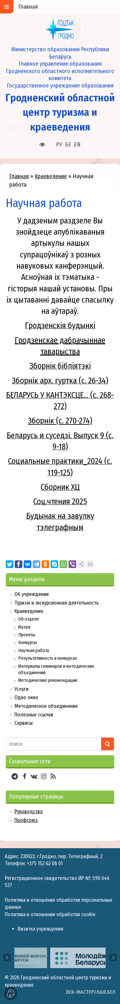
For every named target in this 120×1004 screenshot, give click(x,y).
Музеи (24, 627)
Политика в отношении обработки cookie (50, 914)
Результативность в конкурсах (47, 658)
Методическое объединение (46, 706)
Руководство (28, 811)
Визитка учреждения (40, 929)
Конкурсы (27, 642)
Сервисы (23, 723)
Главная (19, 176)
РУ (59, 144)
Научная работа (33, 650)
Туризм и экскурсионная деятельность (56, 603)
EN (77, 144)
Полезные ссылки (33, 715)
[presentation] (7, 957)
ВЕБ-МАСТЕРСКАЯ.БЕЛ (90, 992)
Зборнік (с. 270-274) (60, 421)
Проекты (26, 635)
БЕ (68, 144)
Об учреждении (31, 594)
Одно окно (26, 697)
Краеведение (51, 176)
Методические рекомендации (47, 680)
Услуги (21, 689)
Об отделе (28, 619)
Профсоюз (26, 820)
